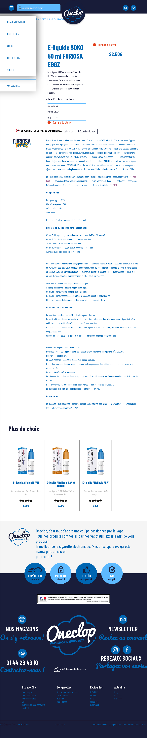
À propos (118, 698)
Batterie (60, 698)
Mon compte (27, 692)
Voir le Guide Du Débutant (70, 669)
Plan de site (60, 724)
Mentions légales (29, 698)
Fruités (93, 695)
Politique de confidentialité (33, 704)
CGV (23, 701)
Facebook (118, 695)
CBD (92, 698)
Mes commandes (29, 695)
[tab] (68, 131)
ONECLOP (113, 185)
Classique (94, 701)
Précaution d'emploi (87, 131)
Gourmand (94, 704)
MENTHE (93, 692)
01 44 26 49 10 (22, 662)
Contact (25, 708)
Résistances (62, 701)
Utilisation (68, 131)
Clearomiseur (62, 695)
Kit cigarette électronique (68, 692)
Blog (116, 692)
